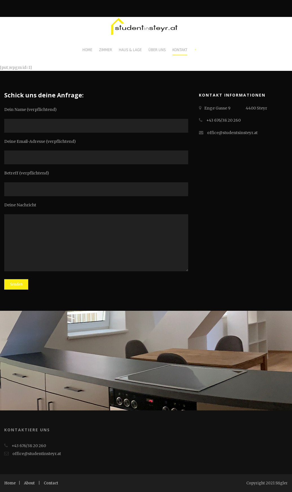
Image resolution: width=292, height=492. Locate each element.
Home (87, 50)
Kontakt (179, 50)
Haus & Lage (130, 50)
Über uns (157, 50)
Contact (51, 483)
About (29, 483)
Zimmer (105, 50)
